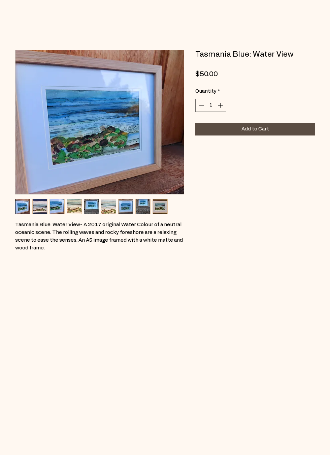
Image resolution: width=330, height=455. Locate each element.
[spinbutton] (211, 105)
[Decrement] (200, 105)
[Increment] (221, 105)
